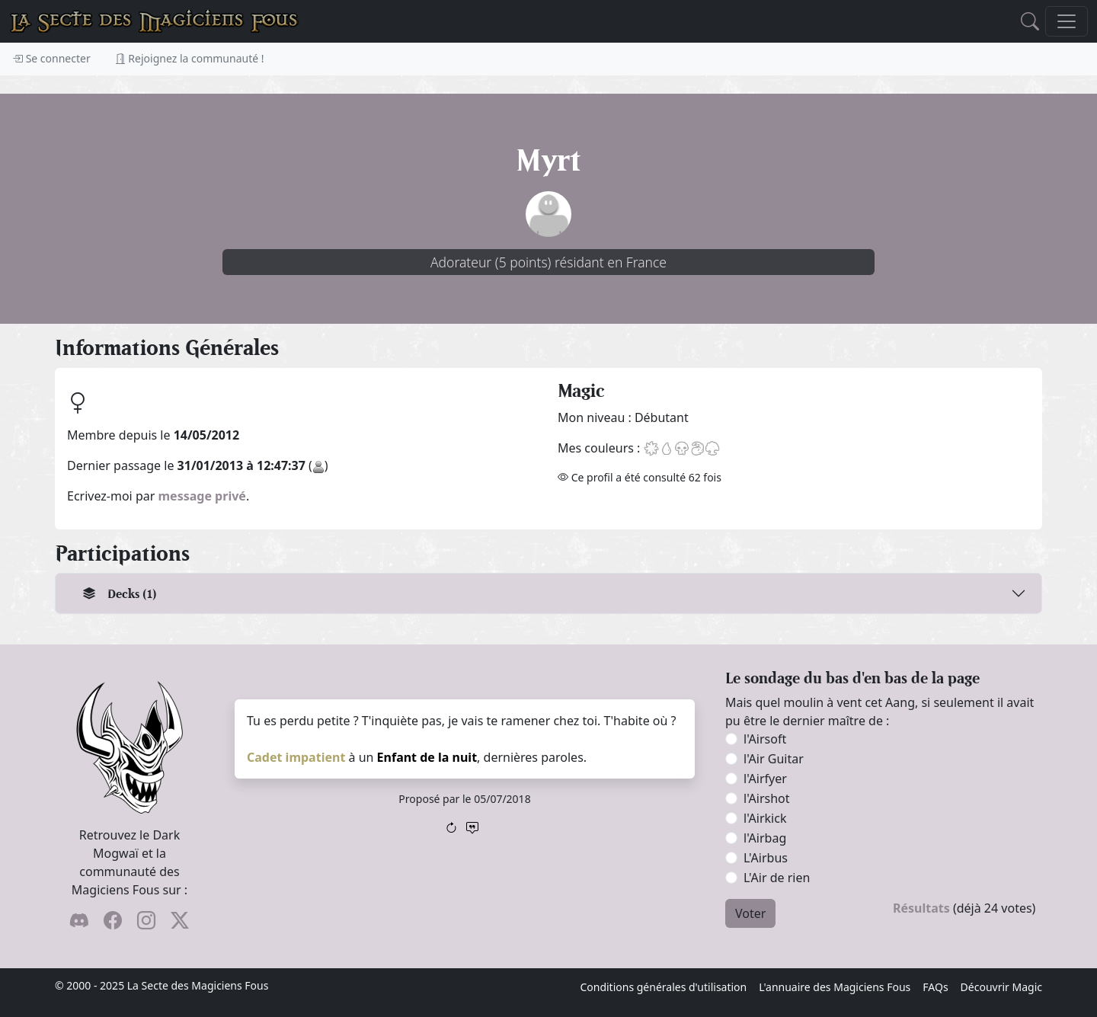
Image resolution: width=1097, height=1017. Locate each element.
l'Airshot (767, 798)
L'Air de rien (777, 877)
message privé (202, 496)
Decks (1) (120, 594)
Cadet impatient (296, 757)
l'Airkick (765, 818)
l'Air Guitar (774, 758)
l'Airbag (765, 838)
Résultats (921, 908)
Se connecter (51, 58)
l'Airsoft (765, 739)
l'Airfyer (765, 778)
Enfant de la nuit (427, 757)
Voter (750, 913)
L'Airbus (766, 857)
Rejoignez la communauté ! (189, 58)
